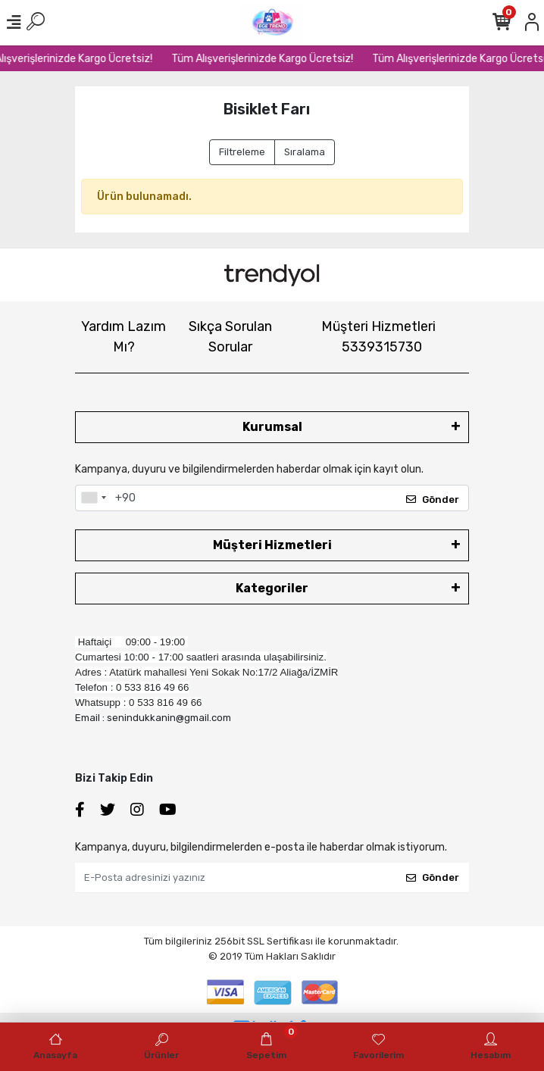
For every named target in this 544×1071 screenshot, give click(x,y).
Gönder (432, 499)
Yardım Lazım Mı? (123, 336)
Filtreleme (242, 152)
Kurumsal (272, 427)
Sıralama (304, 152)
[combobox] (93, 498)
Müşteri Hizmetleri (378, 336)
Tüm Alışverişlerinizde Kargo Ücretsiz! (268, 58)
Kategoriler (272, 588)
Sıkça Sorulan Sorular (230, 336)
